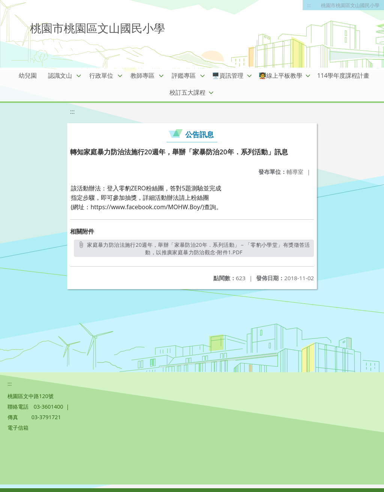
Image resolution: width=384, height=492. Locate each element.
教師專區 (142, 75)
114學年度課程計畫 (343, 75)
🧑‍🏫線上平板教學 (280, 75)
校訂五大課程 (188, 92)
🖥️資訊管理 (227, 75)
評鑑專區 (184, 75)
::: (309, 5)
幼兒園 (28, 75)
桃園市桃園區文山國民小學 (350, 5)
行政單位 (101, 75)
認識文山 (60, 75)
